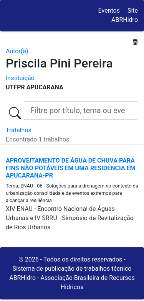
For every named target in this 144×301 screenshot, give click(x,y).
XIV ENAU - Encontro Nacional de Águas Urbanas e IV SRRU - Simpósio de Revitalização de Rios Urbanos (70, 218)
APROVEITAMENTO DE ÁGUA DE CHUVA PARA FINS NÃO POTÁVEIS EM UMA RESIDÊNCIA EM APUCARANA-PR (71, 168)
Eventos (109, 10)
